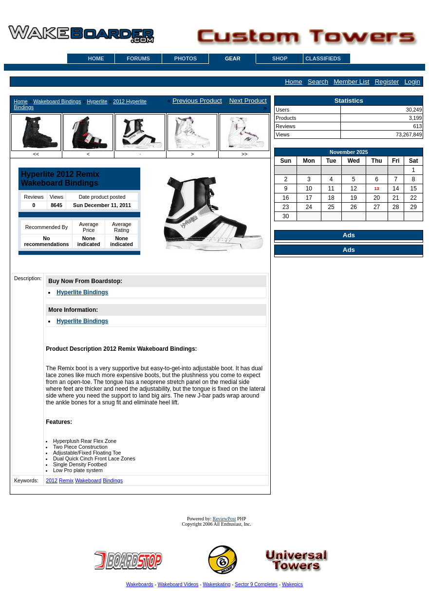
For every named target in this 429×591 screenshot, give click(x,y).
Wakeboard (88, 480)
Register (387, 81)
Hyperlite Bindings (82, 292)
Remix (66, 480)
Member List (351, 81)
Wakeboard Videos (178, 584)
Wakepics (292, 584)
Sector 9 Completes (256, 584)
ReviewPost (224, 518)
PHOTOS (185, 58)
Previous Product (197, 100)
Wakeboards (139, 584)
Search (318, 81)
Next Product (248, 100)
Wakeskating (217, 584)
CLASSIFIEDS (323, 58)
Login (412, 81)
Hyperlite (97, 101)
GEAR (233, 58)
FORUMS (138, 58)
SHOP (279, 58)
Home (293, 81)
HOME (96, 58)
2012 (51, 480)
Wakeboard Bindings (57, 101)
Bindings (113, 480)
